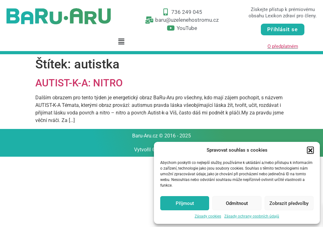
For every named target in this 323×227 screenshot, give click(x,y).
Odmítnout (237, 203)
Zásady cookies (208, 216)
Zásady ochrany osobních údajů (251, 216)
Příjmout (185, 203)
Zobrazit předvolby (288, 203)
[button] (310, 150)
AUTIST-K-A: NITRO (79, 83)
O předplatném (282, 46)
